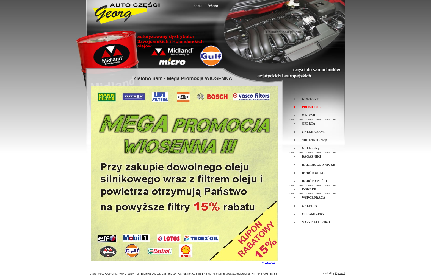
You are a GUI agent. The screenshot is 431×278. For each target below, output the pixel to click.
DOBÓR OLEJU (314, 173)
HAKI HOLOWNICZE (318, 165)
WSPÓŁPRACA (313, 198)
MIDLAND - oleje (314, 140)
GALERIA (309, 206)
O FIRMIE (309, 115)
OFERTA (308, 123)
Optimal (340, 273)
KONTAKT (310, 99)
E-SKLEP (309, 189)
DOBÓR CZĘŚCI (314, 181)
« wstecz (268, 263)
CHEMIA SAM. (313, 132)
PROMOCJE (311, 107)
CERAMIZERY (313, 214)
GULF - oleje (311, 148)
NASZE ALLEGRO (316, 222)
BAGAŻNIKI (311, 156)
